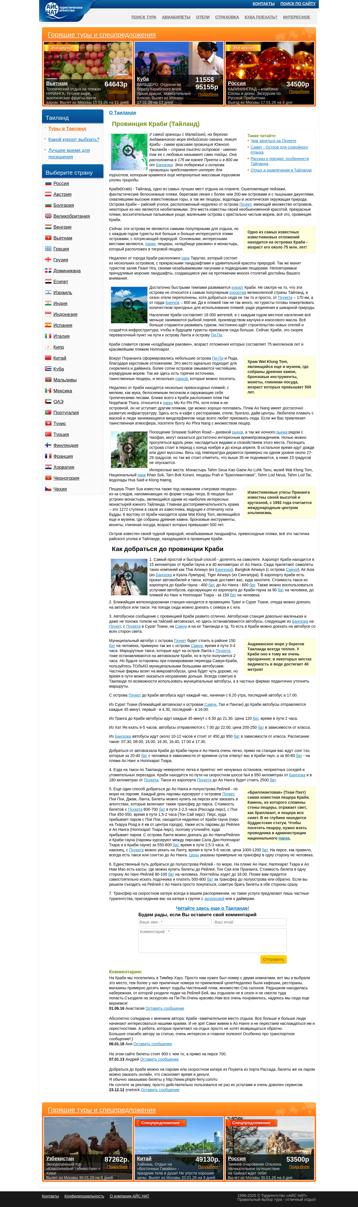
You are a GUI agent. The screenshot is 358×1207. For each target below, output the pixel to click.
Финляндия (65, 445)
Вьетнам (62, 238)
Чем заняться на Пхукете (273, 141)
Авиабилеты (176, 17)
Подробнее (117, 1166)
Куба (58, 369)
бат (211, 585)
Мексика (62, 390)
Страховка (227, 17)
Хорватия (63, 467)
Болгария (63, 205)
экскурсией (214, 898)
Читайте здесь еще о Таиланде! (212, 908)
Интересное (296, 17)
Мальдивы (65, 380)
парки (150, 244)
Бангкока (164, 165)
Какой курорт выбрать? (74, 139)
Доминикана (67, 270)
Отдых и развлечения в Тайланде (281, 170)
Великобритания (71, 216)
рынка (282, 432)
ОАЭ (58, 401)
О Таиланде (122, 112)
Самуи (292, 569)
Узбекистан (60, 1158)
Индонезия (65, 314)
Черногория (66, 478)
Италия (61, 336)
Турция (61, 434)
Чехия (60, 489)
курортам (238, 292)
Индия (60, 303)
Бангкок (173, 302)
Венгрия (62, 227)
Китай (59, 358)
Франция (63, 456)
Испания (62, 325)
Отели (203, 17)
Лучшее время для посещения (69, 154)
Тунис (59, 423)
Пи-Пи (216, 335)
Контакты (264, 3)
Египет (60, 281)
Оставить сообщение (165, 1008)
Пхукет (245, 204)
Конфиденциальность (84, 1196)
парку (168, 402)
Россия (61, 183)
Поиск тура (143, 17)
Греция (61, 249)
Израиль (62, 292)
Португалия (66, 412)
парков (181, 378)
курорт (238, 287)
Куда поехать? (261, 17)
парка (284, 838)
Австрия (62, 194)
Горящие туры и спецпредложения (102, 1110)
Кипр (58, 347)
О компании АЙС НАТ (129, 1196)
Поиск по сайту (298, 3)
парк (186, 258)
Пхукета (285, 297)
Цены (194, 855)
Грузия (60, 260)
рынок (237, 432)
